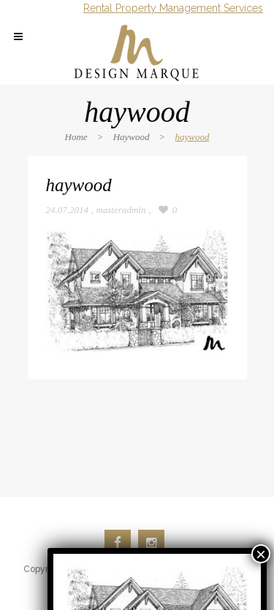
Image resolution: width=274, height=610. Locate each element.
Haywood (131, 136)
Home (76, 136)
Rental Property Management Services (173, 8)
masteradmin (121, 209)
